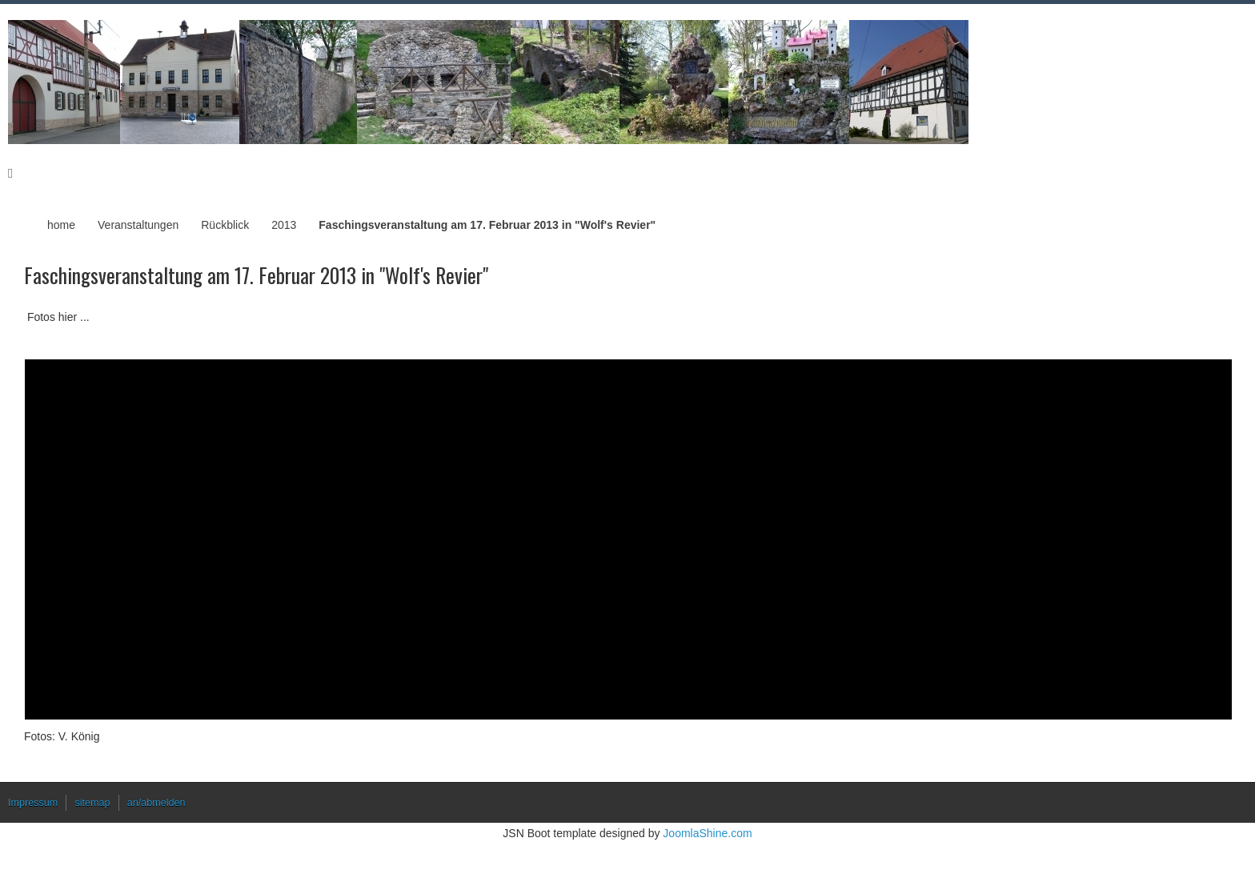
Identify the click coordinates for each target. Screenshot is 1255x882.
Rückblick (225, 224)
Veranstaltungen (138, 224)
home (61, 224)
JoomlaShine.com (707, 833)
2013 (283, 224)
